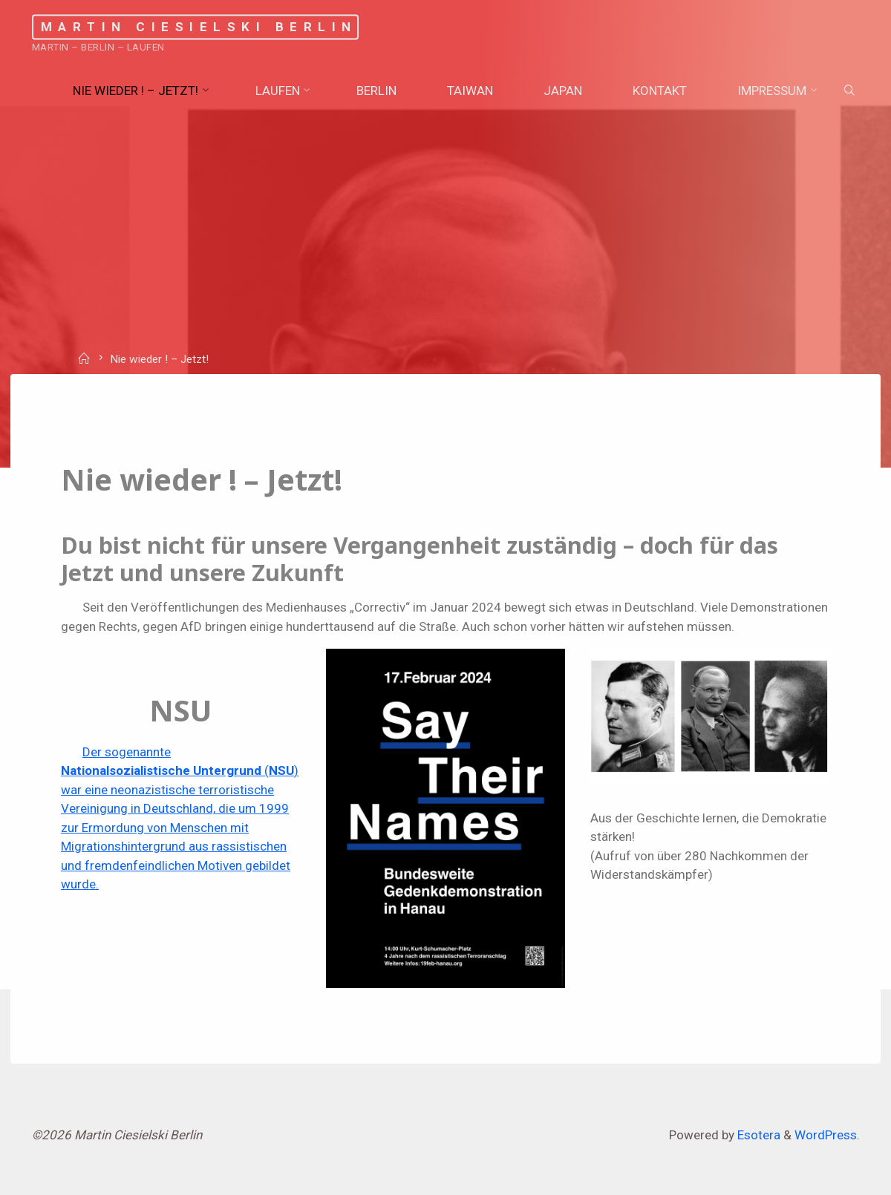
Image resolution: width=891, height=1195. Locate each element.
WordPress (825, 1134)
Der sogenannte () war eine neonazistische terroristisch (179, 770)
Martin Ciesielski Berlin (199, 26)
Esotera (757, 1134)
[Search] (848, 91)
